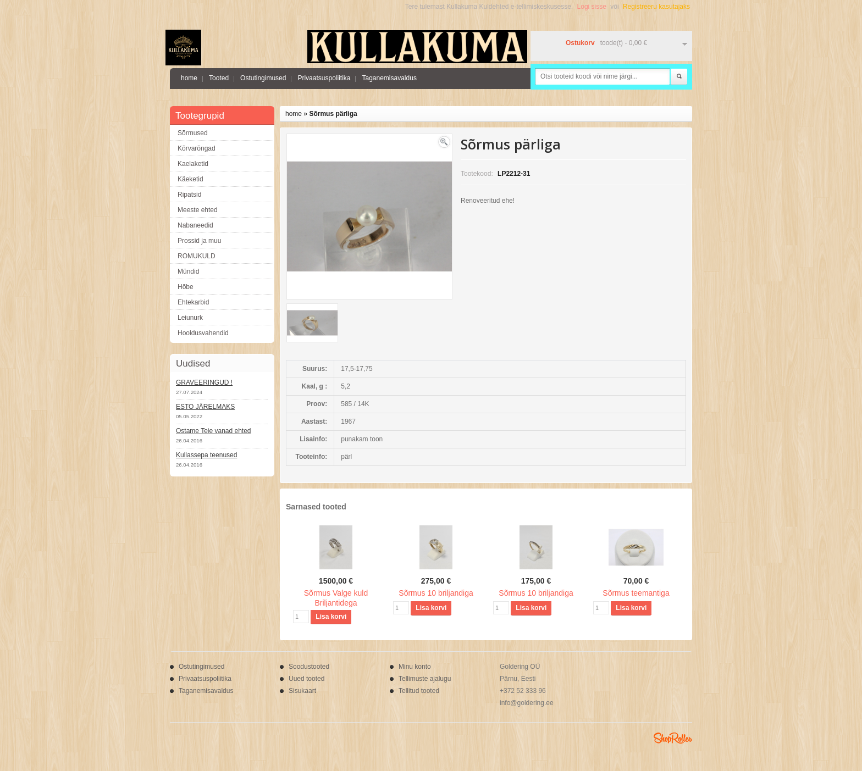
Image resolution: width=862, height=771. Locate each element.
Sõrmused (193, 133)
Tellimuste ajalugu (425, 679)
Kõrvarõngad (197, 148)
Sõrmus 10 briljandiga (436, 593)
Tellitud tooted (419, 691)
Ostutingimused (263, 78)
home (189, 78)
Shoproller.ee (673, 738)
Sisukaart (302, 691)
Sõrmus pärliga (333, 114)
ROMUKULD (197, 256)
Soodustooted (309, 666)
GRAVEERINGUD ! (204, 382)
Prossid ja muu (199, 241)
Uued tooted (306, 679)
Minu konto (415, 666)
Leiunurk (190, 317)
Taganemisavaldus (389, 78)
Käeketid (190, 179)
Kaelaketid (193, 164)
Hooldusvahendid (203, 333)
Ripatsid (189, 194)
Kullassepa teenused (206, 455)
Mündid (188, 271)
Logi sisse (591, 6)
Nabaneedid (195, 225)
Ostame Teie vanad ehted (213, 431)
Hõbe (186, 287)
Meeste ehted (198, 210)
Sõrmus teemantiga (636, 593)
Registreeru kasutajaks (656, 6)
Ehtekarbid (193, 302)
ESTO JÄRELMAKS (205, 407)
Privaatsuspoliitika (323, 78)
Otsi (679, 77)
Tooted (219, 78)
